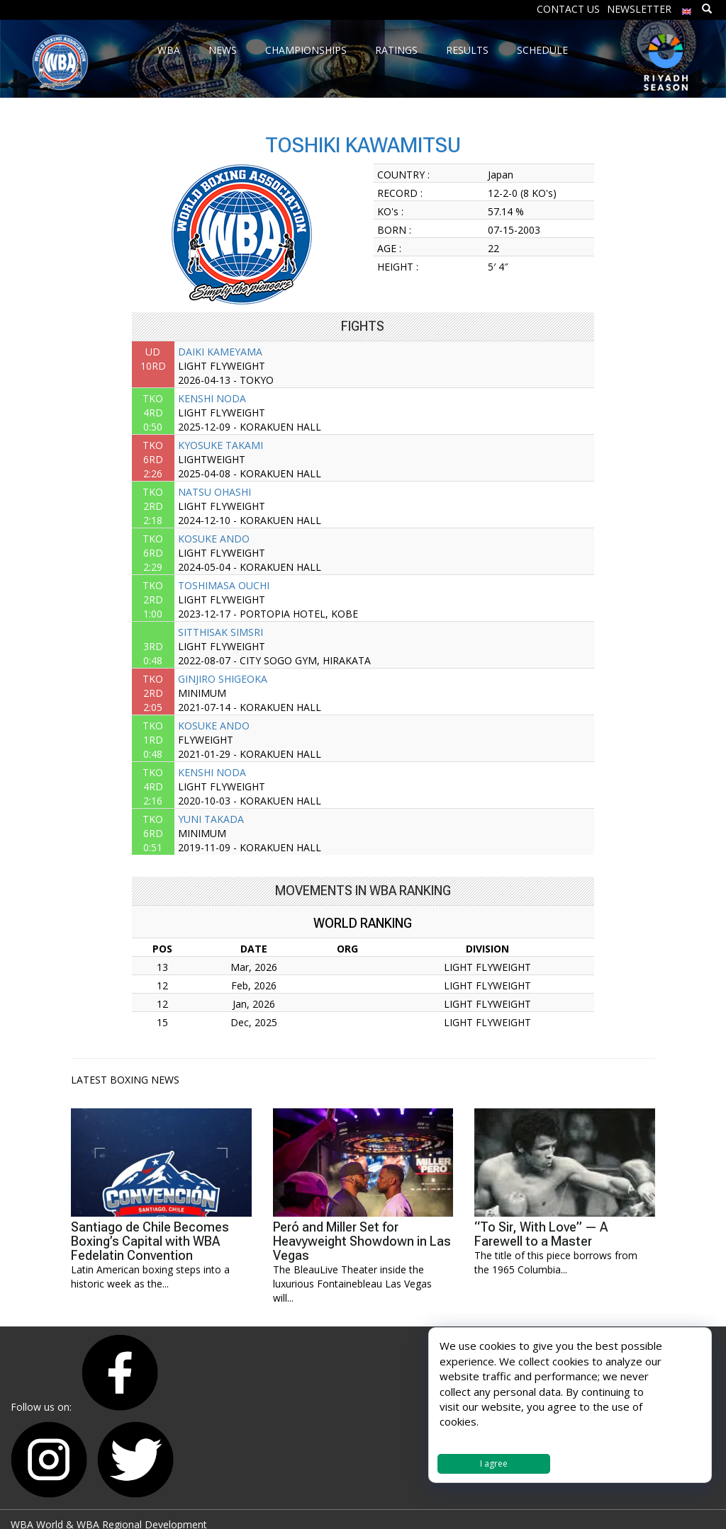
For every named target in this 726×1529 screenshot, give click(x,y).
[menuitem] (687, 8)
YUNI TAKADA (211, 819)
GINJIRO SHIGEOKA (222, 679)
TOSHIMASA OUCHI (223, 585)
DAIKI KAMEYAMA (220, 351)
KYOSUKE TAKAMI (220, 445)
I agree (494, 1463)
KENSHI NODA (212, 398)
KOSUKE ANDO (214, 538)
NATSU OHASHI (214, 492)
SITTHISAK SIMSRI (220, 632)
